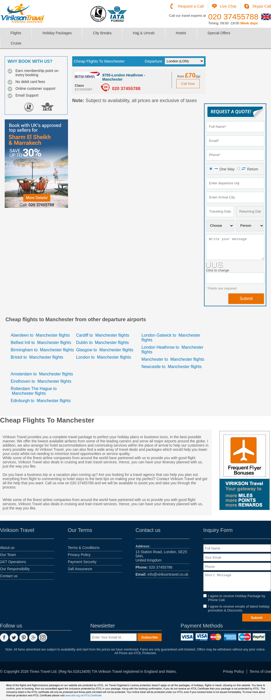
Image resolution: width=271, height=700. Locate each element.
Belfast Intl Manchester (41, 342)
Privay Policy (233, 671)
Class (79, 85)
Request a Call (191, 6)
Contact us (9, 576)
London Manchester (103, 357)
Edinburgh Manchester (41, 400)
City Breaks (102, 33)
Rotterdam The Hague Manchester (34, 391)
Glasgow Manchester (104, 350)
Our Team (8, 555)
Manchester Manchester (173, 359)
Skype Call (261, 6)
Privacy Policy (79, 555)
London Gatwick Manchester (171, 337)
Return (249, 169)
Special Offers (218, 33)
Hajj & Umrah (144, 33)
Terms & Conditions (83, 548)
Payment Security (82, 562)
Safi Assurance (80, 569)
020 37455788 (233, 16)
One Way (224, 169)
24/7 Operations (13, 562)
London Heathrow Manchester (173, 349)
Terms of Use (260, 671)
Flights (15, 33)
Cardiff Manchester (102, 335)
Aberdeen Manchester (40, 335)
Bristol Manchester (37, 357)
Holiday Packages (57, 33)
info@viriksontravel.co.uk (162, 574)
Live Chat (228, 6)
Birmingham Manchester (42, 350)
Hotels (181, 33)
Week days (249, 23)
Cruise (16, 43)
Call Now (188, 84)
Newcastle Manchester (172, 366)
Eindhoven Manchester (41, 381)
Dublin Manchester (102, 342)
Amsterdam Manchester (42, 374)
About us (7, 548)
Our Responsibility (15, 569)
